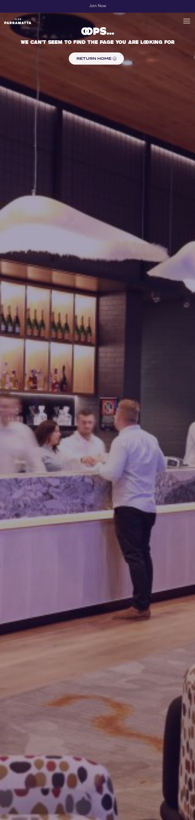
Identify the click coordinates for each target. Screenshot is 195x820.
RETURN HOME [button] (96, 58)
